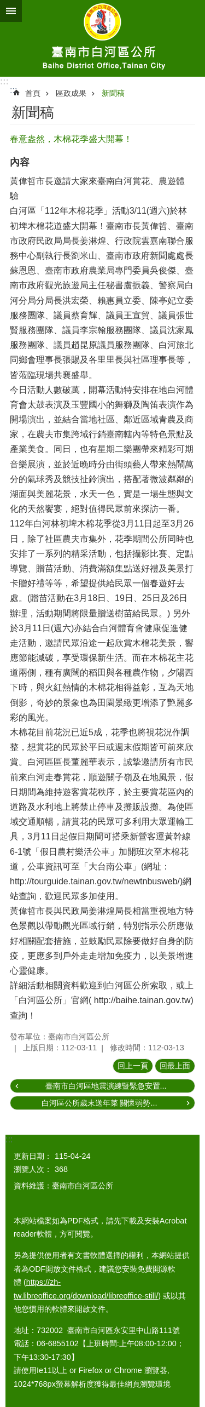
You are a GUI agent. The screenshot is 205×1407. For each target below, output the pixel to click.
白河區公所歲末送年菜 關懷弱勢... (99, 1103)
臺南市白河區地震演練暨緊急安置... (106, 1086)
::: (4, 81)
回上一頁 (133, 1065)
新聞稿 (113, 93)
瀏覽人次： (33, 1169)
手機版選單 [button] (11, 11)
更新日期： (33, 1156)
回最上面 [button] (175, 1065)
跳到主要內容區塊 (5, 5)
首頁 (32, 93)
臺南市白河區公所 (102, 38)
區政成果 (71, 93)
